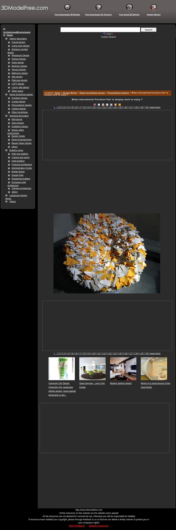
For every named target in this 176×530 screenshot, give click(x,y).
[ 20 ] (147, 107)
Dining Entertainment (21, 139)
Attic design (17, 77)
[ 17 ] (131, 107)
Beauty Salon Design (21, 143)
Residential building (21, 179)
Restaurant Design (20, 55)
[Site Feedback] (77, 526)
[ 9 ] (89, 107)
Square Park (17, 175)
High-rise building (20, 154)
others (14, 147)
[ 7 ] (80, 107)
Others (12, 201)
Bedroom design (19, 66)
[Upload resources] (99, 526)
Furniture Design (19, 98)
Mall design (17, 119)
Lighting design (19, 109)
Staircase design (19, 80)
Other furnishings (20, 112)
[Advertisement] (106, 63)
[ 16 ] (125, 107)
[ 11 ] (99, 107)
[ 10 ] (93, 107)
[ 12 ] (104, 107)
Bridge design (18, 171)
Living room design (21, 46)
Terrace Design (19, 69)
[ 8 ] (85, 107)
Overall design (18, 42)
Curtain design (18, 101)
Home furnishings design (21, 94)
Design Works (70, 93)
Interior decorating (18, 39)
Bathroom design (20, 73)
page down (155, 107)
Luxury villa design (20, 87)
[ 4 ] (68, 107)
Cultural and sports (21, 157)
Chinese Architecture (21, 188)
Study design (18, 62)
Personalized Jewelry (22, 105)
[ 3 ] (64, 107)
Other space (17, 91)
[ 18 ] (136, 107)
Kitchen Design (19, 59)
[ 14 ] (115, 107)
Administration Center (22, 168)
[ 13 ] (109, 107)
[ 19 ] (141, 107)
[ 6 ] (76, 107)
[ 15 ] (120, 107)
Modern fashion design (121, 383)
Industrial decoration (19, 116)
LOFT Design (18, 84)
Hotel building (18, 161)
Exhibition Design (20, 126)
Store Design (18, 123)
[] (55, 107)
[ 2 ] (60, 107)
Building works (16, 150)
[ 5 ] (72, 107)
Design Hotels (18, 136)
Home (58, 93)
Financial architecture (22, 164)
